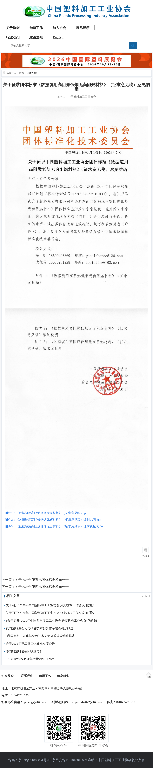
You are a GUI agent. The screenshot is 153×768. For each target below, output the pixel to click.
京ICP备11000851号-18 (34, 760)
